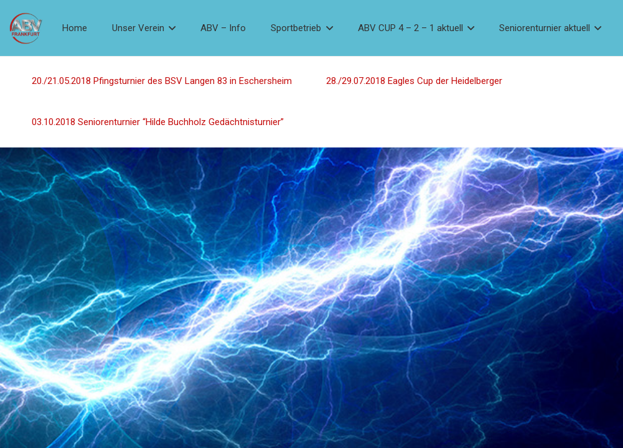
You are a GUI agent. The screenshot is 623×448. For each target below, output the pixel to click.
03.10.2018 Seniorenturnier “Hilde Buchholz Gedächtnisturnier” (158, 122)
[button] (170, 28)
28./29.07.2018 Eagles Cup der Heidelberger (414, 80)
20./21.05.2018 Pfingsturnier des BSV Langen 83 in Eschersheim (162, 80)
